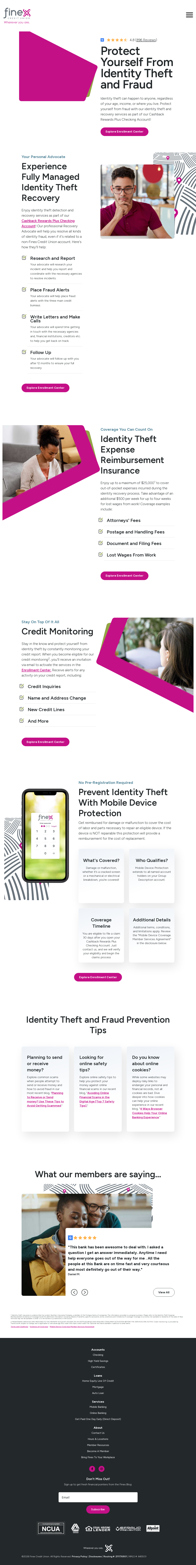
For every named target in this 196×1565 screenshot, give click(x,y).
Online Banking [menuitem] (98, 1417)
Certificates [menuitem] (98, 1371)
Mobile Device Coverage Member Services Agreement (72, 1331)
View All (164, 1297)
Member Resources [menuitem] (98, 1449)
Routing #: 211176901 (115, 1561)
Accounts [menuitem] (98, 1354)
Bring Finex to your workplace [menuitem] (98, 1461)
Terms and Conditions (19, 1331)
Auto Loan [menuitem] (98, 1397)
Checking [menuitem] (98, 1359)
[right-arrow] (86, 1296)
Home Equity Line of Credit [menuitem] (98, 1385)
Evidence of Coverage (39, 1331)
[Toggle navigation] (189, 15)
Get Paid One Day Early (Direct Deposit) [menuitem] (98, 1423)
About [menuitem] (98, 1432)
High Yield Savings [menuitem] (98, 1365)
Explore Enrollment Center (125, 137)
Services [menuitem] (98, 1406)
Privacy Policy (79, 1561)
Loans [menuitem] (98, 1380)
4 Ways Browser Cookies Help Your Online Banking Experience (149, 1118)
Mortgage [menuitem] (98, 1391)
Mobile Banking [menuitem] (98, 1411)
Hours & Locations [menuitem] (98, 1443)
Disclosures (95, 1561)
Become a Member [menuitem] (98, 1455)
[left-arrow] (75, 1296)
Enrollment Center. (36, 675)
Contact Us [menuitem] (98, 1437)
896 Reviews (146, 45)
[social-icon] (92, 1473)
